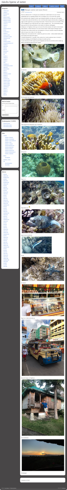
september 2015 (6, 206)
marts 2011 (5, 243)
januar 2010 (5, 258)
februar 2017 (5, 201)
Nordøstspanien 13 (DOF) (8, 65)
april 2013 (5, 228)
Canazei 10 (5, 23)
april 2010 (5, 253)
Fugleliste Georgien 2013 (9, 151)
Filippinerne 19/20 (6, 38)
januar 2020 (5, 181)
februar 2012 (5, 238)
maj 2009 (5, 266)
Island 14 (5, 47)
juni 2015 (5, 207)
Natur (4, 62)
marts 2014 (5, 219)
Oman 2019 (5, 67)
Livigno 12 (5, 59)
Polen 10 (5, 70)
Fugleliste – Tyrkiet (54, 6)
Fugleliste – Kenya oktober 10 (10, 141)
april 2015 (5, 211)
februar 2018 (5, 193)
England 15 (5, 33)
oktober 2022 (5, 177)
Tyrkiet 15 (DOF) (6, 81)
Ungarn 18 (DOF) (6, 85)
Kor (4, 54)
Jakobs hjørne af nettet (13, 1)
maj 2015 (5, 209)
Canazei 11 (5, 25)
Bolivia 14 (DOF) (6, 17)
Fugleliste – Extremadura (9, 140)
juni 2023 (5, 175)
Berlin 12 (5, 15)
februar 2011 (5, 245)
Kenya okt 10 (5, 51)
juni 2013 (5, 225)
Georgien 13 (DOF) (6, 41)
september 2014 (6, 214)
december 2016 (6, 203)
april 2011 (5, 241)
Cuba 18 (4, 26)
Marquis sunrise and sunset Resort (36, 10)
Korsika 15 (5, 55)
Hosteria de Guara (6, 124)
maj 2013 (5, 227)
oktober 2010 (5, 246)
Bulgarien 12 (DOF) (7, 20)
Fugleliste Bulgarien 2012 (9, 146)
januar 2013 (5, 232)
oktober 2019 (5, 185)
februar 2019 (5, 190)
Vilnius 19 (5, 88)
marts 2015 (5, 212)
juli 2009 (5, 264)
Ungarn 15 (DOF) (6, 83)
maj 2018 (5, 191)
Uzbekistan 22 (6, 86)
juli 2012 (5, 236)
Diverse (4, 30)
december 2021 (6, 178)
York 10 (4, 93)
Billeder (45, 6)
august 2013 (5, 222)
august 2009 (5, 262)
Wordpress (64, 488)
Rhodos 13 (5, 72)
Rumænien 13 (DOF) (7, 73)
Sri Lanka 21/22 (6, 78)
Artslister (38, 6)
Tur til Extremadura (8, 164)
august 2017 (5, 194)
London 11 (5, 60)
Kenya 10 (5, 49)
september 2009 (6, 261)
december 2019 (6, 183)
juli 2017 (5, 196)
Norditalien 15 (6, 64)
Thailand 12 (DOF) (6, 80)
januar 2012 (5, 240)
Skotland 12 (5, 76)
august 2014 (5, 215)
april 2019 (5, 188)
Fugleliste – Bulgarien (9, 138)
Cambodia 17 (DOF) (7, 21)
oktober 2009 (5, 259)
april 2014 (5, 217)
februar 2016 (5, 204)
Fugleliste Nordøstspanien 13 (10, 153)
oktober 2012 (5, 233)
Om (62, 6)
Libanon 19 (5, 57)
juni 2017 (5, 198)
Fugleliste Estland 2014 (9, 148)
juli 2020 (5, 180)
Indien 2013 (5, 46)
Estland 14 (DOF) (6, 34)
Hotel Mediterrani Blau (7, 127)
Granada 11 (5, 44)
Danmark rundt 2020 (7, 28)
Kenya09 (5, 52)
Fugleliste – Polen (8, 143)
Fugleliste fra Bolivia (9, 150)
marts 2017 (5, 199)
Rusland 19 (5, 75)
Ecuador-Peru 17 (6, 31)
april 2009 (5, 267)
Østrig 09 (5, 94)
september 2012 (6, 235)
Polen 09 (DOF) (6, 68)
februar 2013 (5, 230)
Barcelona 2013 (6, 13)
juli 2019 (5, 186)
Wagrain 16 (5, 91)
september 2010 (6, 248)
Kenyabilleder (7, 158)
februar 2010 (5, 256)
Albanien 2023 (6, 10)
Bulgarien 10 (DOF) (7, 18)
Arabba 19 (5, 12)
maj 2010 (5, 251)
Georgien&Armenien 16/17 (8, 43)
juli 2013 (5, 224)
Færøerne (5, 39)
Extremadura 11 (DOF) (7, 36)
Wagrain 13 (5, 89)
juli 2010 (5, 249)
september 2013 (6, 220)
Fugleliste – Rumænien (9, 154)
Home (31, 6)
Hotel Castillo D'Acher (7, 126)
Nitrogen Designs (13, 488)
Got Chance (7, 488)
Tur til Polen (7, 166)
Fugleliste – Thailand (9, 145)
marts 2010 (5, 254)
